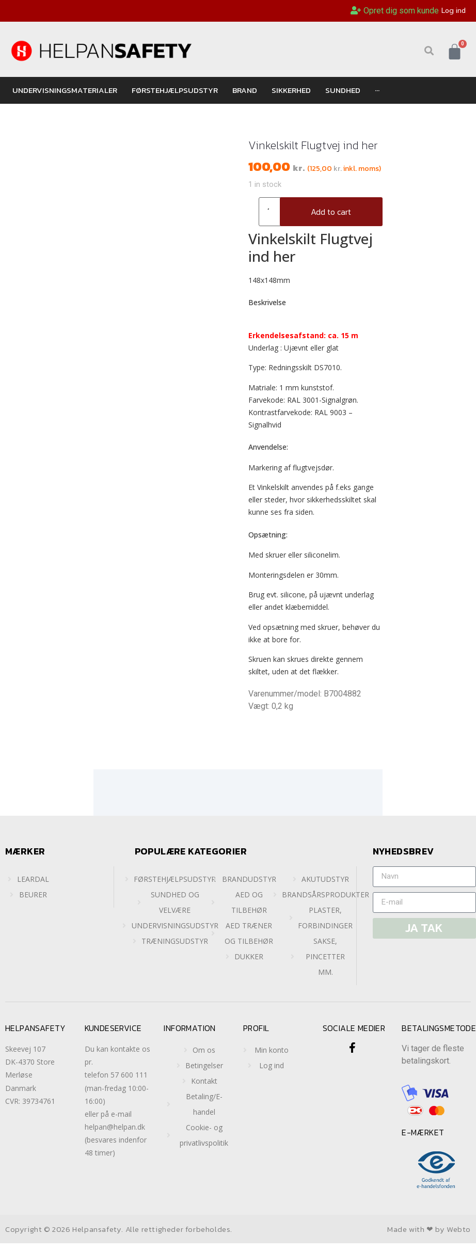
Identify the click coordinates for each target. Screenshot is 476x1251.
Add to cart (331, 211)
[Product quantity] (272, 211)
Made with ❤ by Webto (429, 1229)
